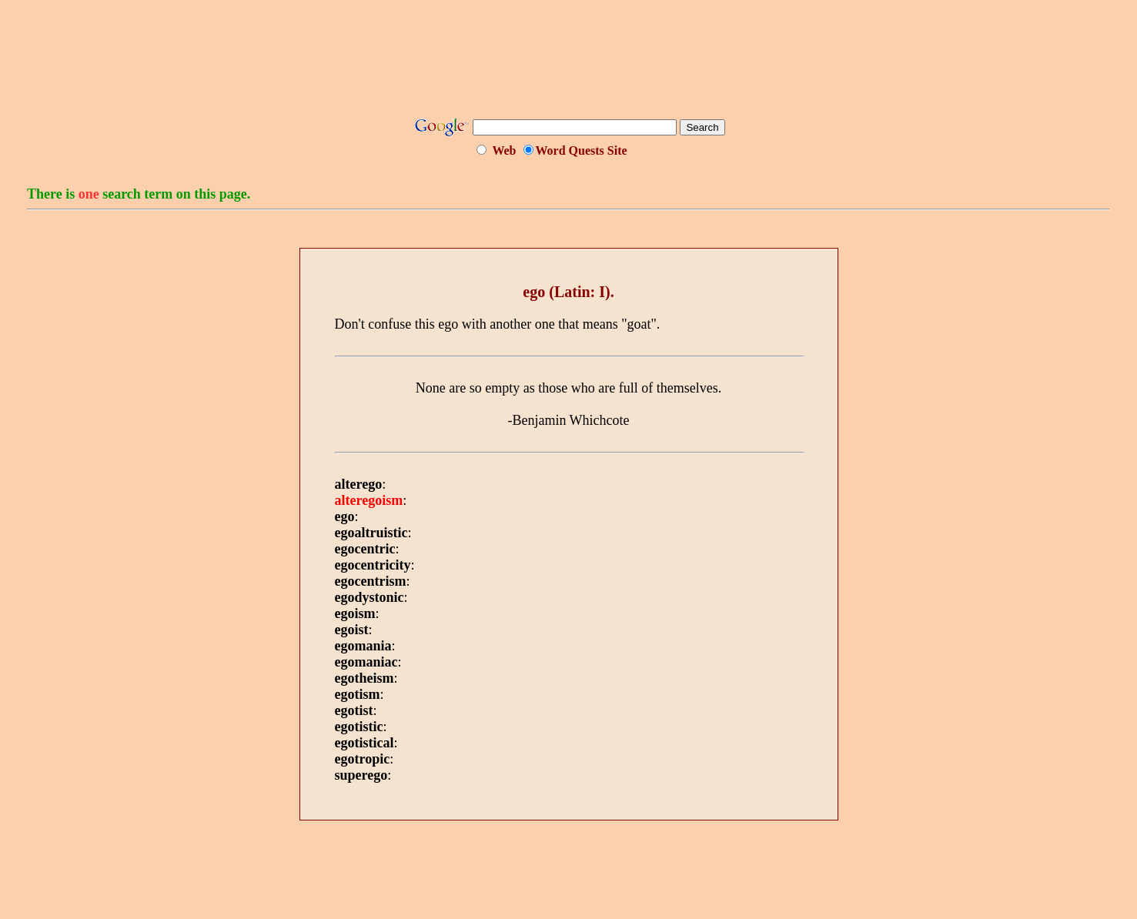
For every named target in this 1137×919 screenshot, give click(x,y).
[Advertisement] (569, 64)
